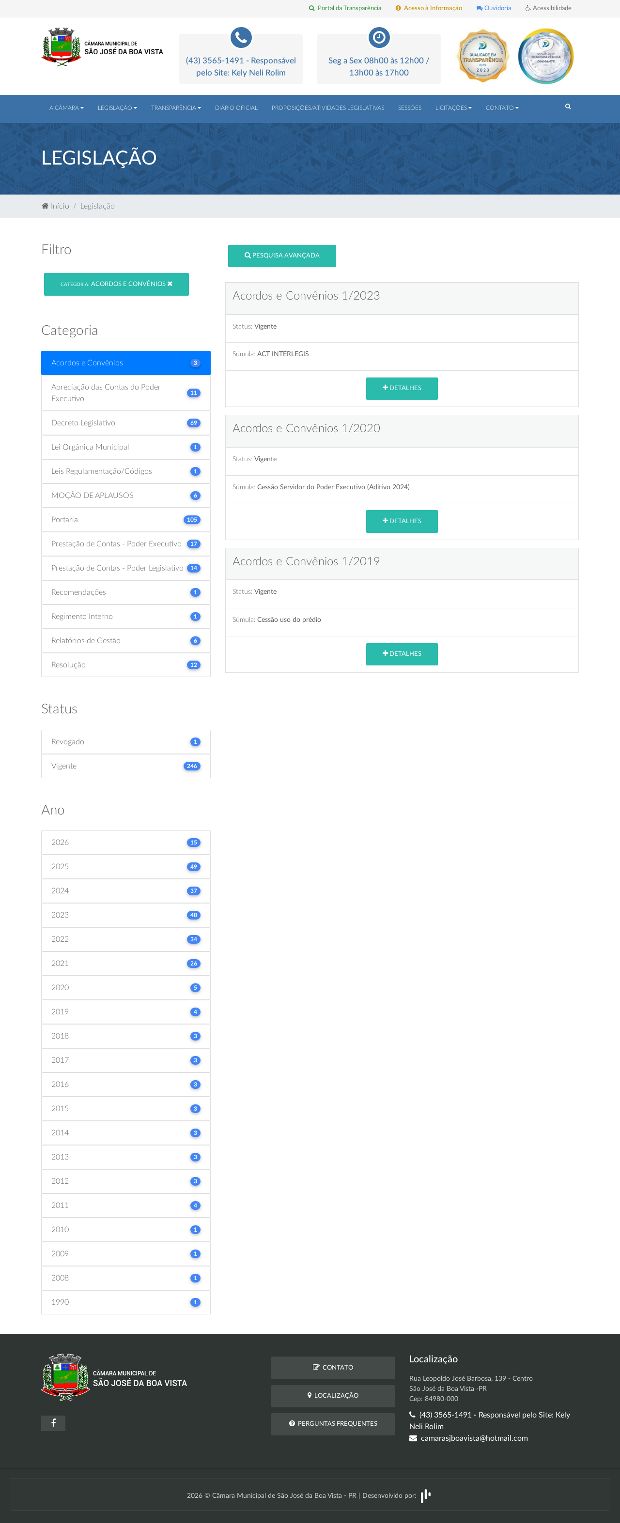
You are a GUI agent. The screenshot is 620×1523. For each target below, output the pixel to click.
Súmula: (243, 354)
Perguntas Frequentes (333, 1423)
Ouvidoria (494, 8)
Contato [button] (502, 108)
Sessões (409, 108)
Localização (333, 1395)
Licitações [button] (453, 108)
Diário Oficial (236, 108)
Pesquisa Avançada (282, 255)
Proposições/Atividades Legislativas (328, 108)
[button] (567, 107)
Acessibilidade (549, 8)
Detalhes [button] (402, 388)
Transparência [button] (176, 108)
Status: (242, 326)
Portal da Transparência (345, 8)
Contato (333, 1367)
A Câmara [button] (66, 108)
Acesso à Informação (429, 8)
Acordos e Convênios (116, 283)
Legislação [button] (117, 108)
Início (55, 206)
